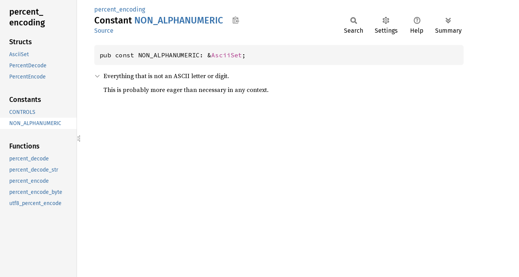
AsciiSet (226, 55)
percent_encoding (119, 9)
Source (103, 30)
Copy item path (235, 20)
